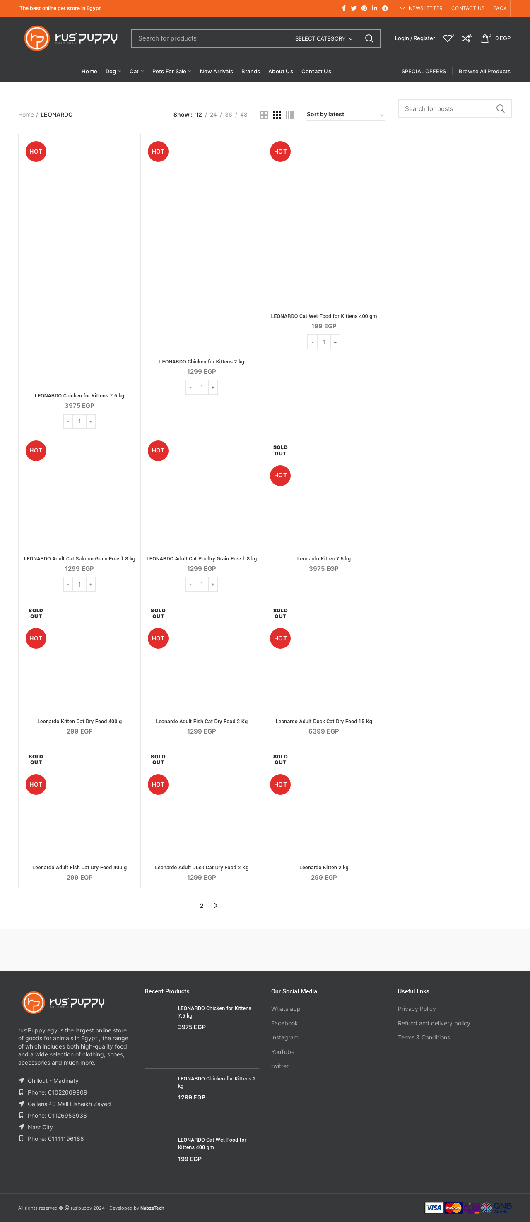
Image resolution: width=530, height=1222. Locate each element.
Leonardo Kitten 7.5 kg (324, 559)
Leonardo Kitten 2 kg (324, 867)
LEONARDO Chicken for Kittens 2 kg (201, 362)
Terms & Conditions (424, 1037)
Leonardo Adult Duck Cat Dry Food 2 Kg (201, 867)
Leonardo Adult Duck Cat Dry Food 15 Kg (324, 721)
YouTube (282, 1051)
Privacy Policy (417, 1008)
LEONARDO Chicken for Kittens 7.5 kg (79, 395)
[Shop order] (345, 116)
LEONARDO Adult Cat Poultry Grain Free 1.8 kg (202, 559)
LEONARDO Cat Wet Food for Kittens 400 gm (324, 316)
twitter (280, 1065)
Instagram (285, 1037)
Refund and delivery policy (434, 1023)
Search (369, 38)
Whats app (286, 1008)
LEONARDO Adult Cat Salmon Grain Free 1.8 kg (79, 559)
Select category (320, 38)
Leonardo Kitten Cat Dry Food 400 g (79, 721)
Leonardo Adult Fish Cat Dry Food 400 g (79, 867)
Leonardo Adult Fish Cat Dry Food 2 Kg (202, 721)
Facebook (284, 1023)
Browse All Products (485, 71)
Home (26, 114)
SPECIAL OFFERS (424, 71)
